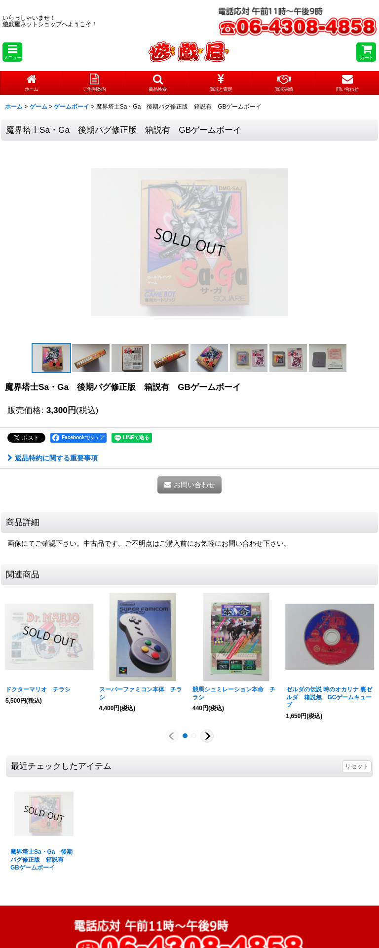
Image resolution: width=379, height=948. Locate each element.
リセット (357, 766)
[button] (12, 52)
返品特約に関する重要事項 (52, 458)
